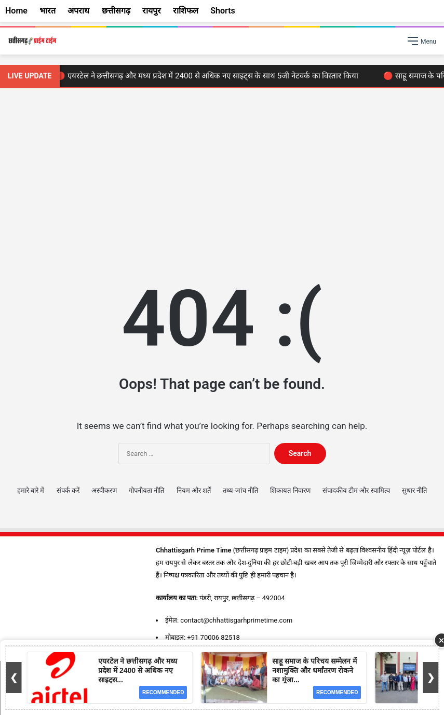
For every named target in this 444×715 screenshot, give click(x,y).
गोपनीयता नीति (146, 490)
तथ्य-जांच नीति (240, 490)
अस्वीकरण (104, 490)
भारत (47, 11)
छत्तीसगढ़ (116, 11)
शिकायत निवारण (290, 490)
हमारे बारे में (30, 490)
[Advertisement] (222, 176)
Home (16, 11)
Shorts (222, 11)
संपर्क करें (68, 490)
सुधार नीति (414, 490)
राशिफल (185, 11)
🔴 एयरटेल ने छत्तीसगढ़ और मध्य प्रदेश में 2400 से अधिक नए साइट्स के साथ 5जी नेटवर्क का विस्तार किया (209, 75)
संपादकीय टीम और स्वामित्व (356, 490)
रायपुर (151, 11)
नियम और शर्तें (194, 490)
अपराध (78, 11)
